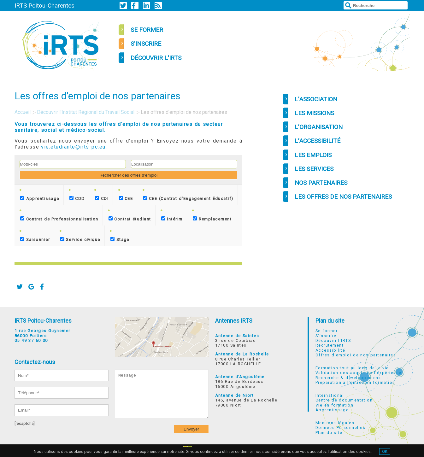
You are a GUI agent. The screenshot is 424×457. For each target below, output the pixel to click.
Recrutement (329, 345)
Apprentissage (39, 198)
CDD (77, 198)
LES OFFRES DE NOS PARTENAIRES (343, 196)
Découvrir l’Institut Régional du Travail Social (85, 112)
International (329, 395)
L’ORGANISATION (319, 127)
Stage (119, 239)
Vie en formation (334, 405)
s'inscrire (146, 43)
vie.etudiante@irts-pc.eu (73, 147)
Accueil (23, 112)
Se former (326, 330)
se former (147, 29)
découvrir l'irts (156, 58)
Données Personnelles (340, 427)
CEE (126, 198)
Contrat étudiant (130, 218)
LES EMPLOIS (313, 155)
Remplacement (212, 218)
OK (384, 451)
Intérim (172, 218)
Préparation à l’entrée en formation (355, 382)
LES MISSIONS (314, 113)
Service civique (80, 239)
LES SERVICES (314, 169)
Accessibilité (330, 350)
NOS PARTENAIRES (321, 182)
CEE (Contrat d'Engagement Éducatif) (188, 198)
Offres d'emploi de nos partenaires (355, 355)
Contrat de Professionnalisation (59, 218)
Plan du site (329, 320)
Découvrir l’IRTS (333, 340)
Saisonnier (35, 239)
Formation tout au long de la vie (352, 368)
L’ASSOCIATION (316, 99)
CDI (102, 198)
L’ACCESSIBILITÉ (317, 140)
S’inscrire (326, 335)
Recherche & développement (347, 377)
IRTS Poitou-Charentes (44, 5)
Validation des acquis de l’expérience (358, 372)
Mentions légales (334, 422)
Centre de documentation (344, 400)
